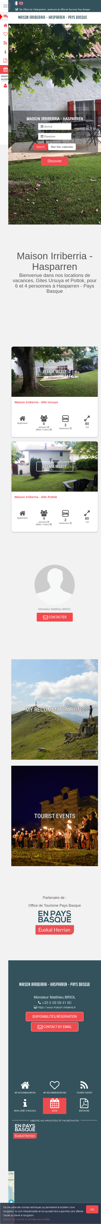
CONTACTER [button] (56, 617)
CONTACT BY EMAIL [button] (56, 1027)
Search (41, 146)
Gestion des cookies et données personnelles (26, 1219)
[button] (63, 146)
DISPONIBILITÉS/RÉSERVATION (56, 1016)
